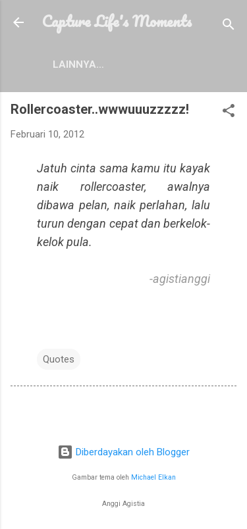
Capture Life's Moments (117, 21)
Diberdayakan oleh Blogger (123, 452)
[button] (228, 113)
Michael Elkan (153, 477)
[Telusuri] (228, 27)
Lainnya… (78, 64)
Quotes (58, 359)
